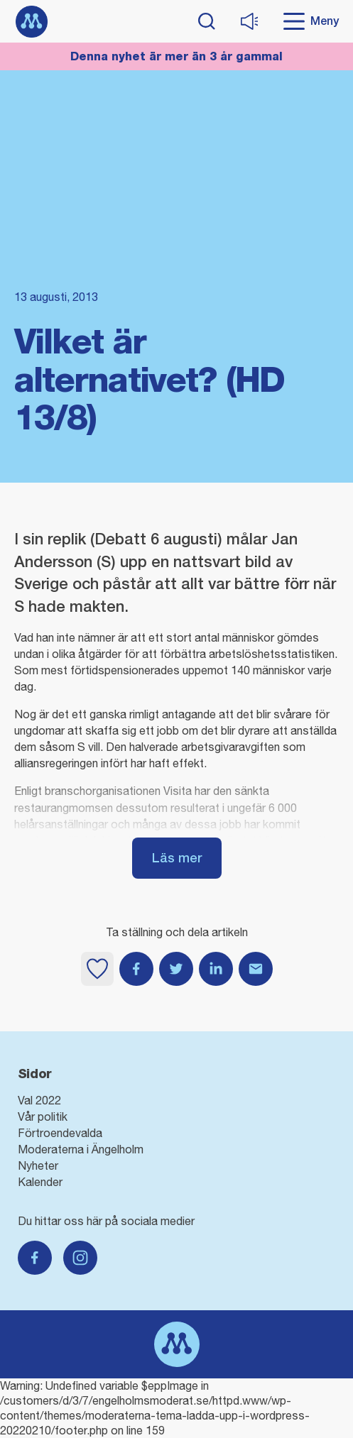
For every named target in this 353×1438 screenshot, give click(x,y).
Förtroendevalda (60, 1132)
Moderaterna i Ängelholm (80, 1149)
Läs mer (177, 857)
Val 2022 (39, 1100)
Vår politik (42, 1116)
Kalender (40, 1181)
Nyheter (38, 1165)
